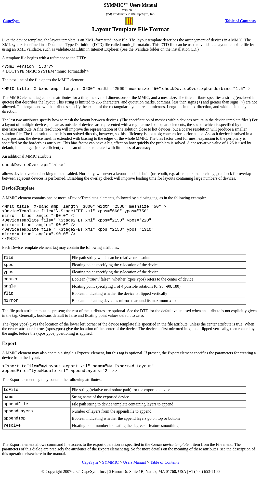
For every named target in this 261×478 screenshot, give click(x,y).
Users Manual (134, 462)
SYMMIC (110, 462)
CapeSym (90, 462)
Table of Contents (164, 462)
